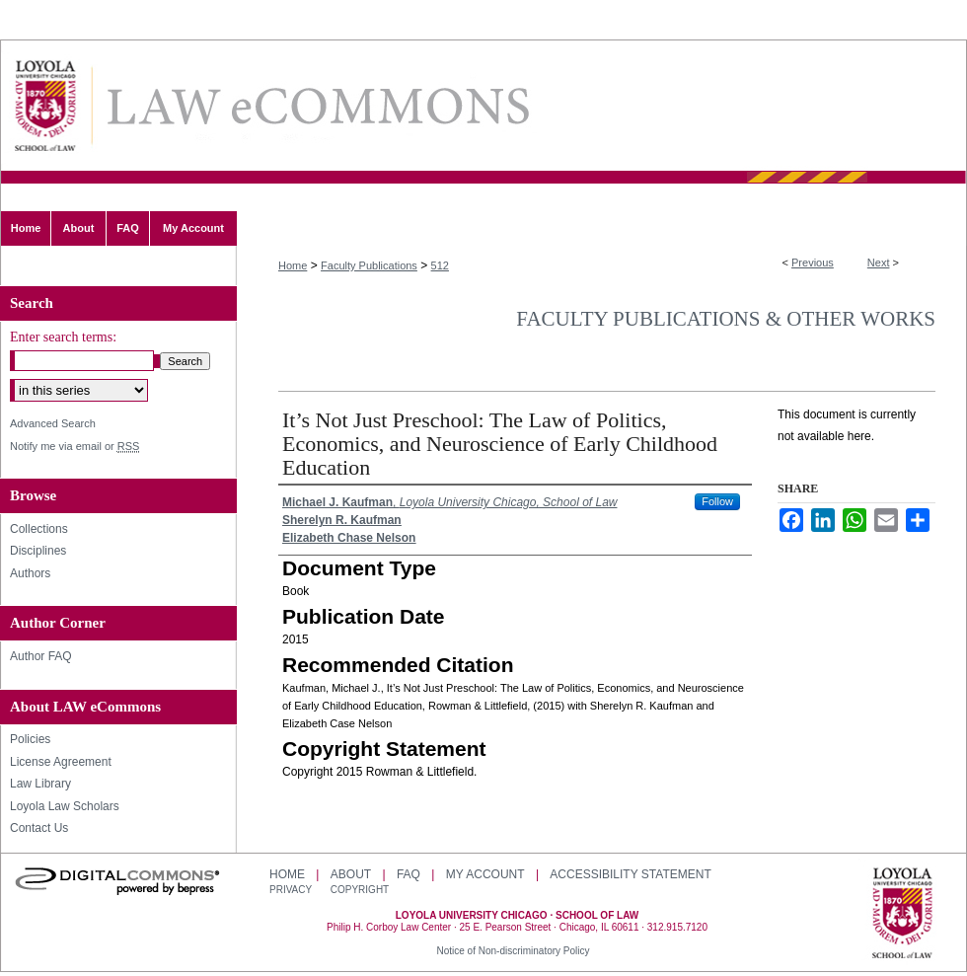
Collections (39, 529)
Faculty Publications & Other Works (725, 319)
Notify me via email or (74, 446)
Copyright (360, 889)
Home (292, 265)
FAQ (408, 874)
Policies (30, 739)
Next (878, 262)
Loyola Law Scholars (64, 806)
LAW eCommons (317, 106)
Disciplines (38, 551)
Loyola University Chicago (902, 915)
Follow (717, 501)
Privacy (292, 889)
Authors (30, 573)
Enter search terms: (63, 337)
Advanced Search (53, 423)
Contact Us (39, 828)
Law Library (40, 783)
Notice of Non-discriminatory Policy (512, 950)
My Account (485, 874)
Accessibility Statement (630, 874)
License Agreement (61, 762)
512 (440, 265)
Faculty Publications (369, 265)
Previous (812, 262)
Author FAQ (41, 656)
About (351, 874)
